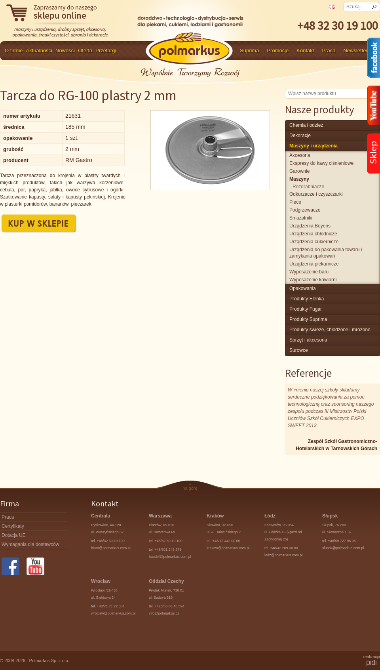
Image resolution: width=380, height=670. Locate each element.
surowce (298, 350)
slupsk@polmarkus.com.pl (343, 548)
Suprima (249, 50)
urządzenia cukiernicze (313, 241)
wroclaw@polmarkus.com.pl (113, 613)
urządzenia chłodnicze (313, 234)
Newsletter (355, 50)
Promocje (278, 50)
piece (295, 202)
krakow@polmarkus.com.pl (228, 548)
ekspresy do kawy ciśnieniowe (321, 163)
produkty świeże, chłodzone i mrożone (329, 329)
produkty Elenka (306, 299)
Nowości (65, 50)
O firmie (14, 50)
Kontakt (305, 50)
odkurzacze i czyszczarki (316, 194)
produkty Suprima (308, 319)
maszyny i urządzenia (313, 146)
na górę (189, 488)
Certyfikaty (13, 526)
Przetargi (105, 50)
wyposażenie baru (309, 272)
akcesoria (299, 155)
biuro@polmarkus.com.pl (111, 548)
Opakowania (302, 288)
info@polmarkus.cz (164, 613)
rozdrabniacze (308, 186)
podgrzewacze (305, 210)
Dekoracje (300, 135)
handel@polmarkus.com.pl (170, 557)
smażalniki (300, 218)
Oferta (85, 50)
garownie (299, 171)
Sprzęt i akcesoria (308, 340)
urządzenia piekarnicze (314, 264)
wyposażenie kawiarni (312, 280)
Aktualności (39, 50)
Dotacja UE (14, 535)
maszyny (299, 179)
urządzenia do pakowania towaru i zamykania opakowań (325, 253)
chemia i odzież (306, 125)
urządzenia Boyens (310, 226)
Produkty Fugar (305, 309)
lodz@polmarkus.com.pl (283, 555)
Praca (328, 50)
